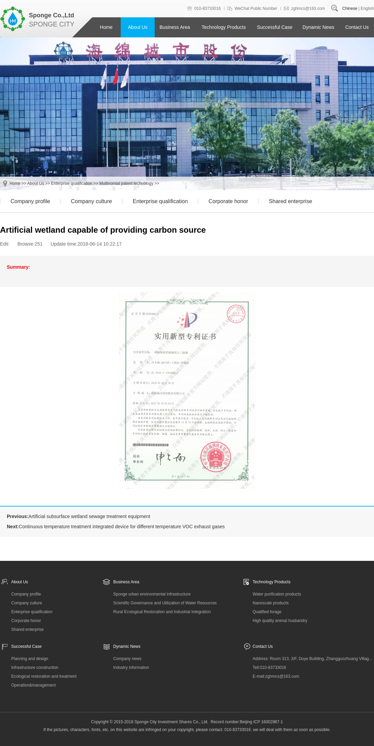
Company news (127, 658)
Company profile (30, 201)
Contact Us (357, 27)
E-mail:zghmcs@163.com (276, 676)
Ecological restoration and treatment (43, 676)
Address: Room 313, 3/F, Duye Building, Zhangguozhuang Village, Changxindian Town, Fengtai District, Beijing (313, 658)
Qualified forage (267, 611)
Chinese (349, 8)
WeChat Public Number (256, 8)
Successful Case (274, 27)
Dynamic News (318, 27)
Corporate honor (228, 201)
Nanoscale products (271, 603)
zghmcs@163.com (308, 8)
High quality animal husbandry (280, 620)
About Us (138, 27)
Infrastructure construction (34, 667)
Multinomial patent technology (126, 183)
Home (106, 27)
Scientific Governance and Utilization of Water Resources (165, 603)
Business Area (174, 27)
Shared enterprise (290, 201)
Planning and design (29, 658)
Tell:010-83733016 (269, 667)
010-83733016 (207, 8)
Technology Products (224, 27)
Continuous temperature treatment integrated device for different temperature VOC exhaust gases (122, 526)
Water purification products (277, 594)
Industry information (131, 667)
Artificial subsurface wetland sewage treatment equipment (89, 516)
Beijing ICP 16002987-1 (261, 722)
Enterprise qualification (71, 183)
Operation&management (33, 685)
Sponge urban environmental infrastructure (151, 594)
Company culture (91, 201)
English (367, 8)
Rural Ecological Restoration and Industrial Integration (162, 611)
